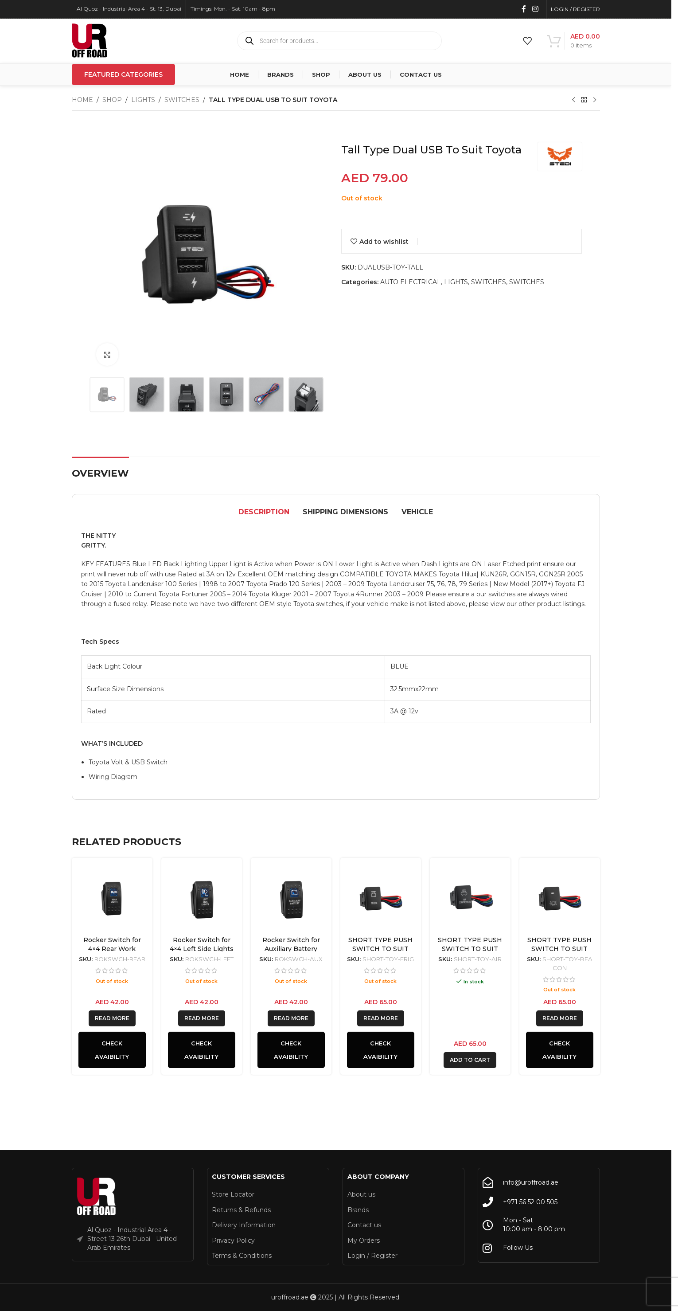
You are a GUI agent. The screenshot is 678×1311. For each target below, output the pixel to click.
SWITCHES (181, 100)
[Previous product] (573, 100)
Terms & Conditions (242, 1256)
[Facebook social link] (523, 9)
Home (82, 100)
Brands (358, 1210)
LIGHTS (143, 100)
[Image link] (97, 1197)
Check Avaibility (112, 1050)
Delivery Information (244, 1225)
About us (361, 1194)
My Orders (363, 1240)
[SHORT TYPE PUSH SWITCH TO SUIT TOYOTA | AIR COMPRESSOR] (470, 898)
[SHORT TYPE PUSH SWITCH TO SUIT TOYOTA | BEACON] (559, 898)
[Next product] (594, 100)
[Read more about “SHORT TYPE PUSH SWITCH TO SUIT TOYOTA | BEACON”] (559, 1018)
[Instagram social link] (535, 9)
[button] (470, 1060)
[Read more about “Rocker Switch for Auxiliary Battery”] (291, 1018)
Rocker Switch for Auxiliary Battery (291, 944)
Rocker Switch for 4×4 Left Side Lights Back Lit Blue (202, 948)
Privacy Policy (233, 1240)
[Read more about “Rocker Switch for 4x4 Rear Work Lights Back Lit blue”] (112, 1018)
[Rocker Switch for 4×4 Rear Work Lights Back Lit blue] (112, 898)
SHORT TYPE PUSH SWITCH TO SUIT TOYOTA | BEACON (559, 948)
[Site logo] (89, 40)
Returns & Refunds (241, 1210)
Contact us (364, 1225)
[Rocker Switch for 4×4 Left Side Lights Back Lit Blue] (201, 898)
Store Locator (233, 1194)
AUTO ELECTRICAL (410, 282)
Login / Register (372, 1256)
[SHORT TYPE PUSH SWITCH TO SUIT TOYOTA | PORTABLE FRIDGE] (380, 898)
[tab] (263, 512)
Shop (112, 100)
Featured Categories (123, 74)
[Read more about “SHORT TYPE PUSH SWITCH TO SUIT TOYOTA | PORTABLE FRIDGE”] (380, 1018)
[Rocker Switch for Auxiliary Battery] (291, 898)
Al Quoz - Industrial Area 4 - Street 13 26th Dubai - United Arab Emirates (132, 1238)
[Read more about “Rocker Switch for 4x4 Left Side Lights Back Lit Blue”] (201, 1018)
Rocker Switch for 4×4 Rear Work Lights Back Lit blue (112, 948)
